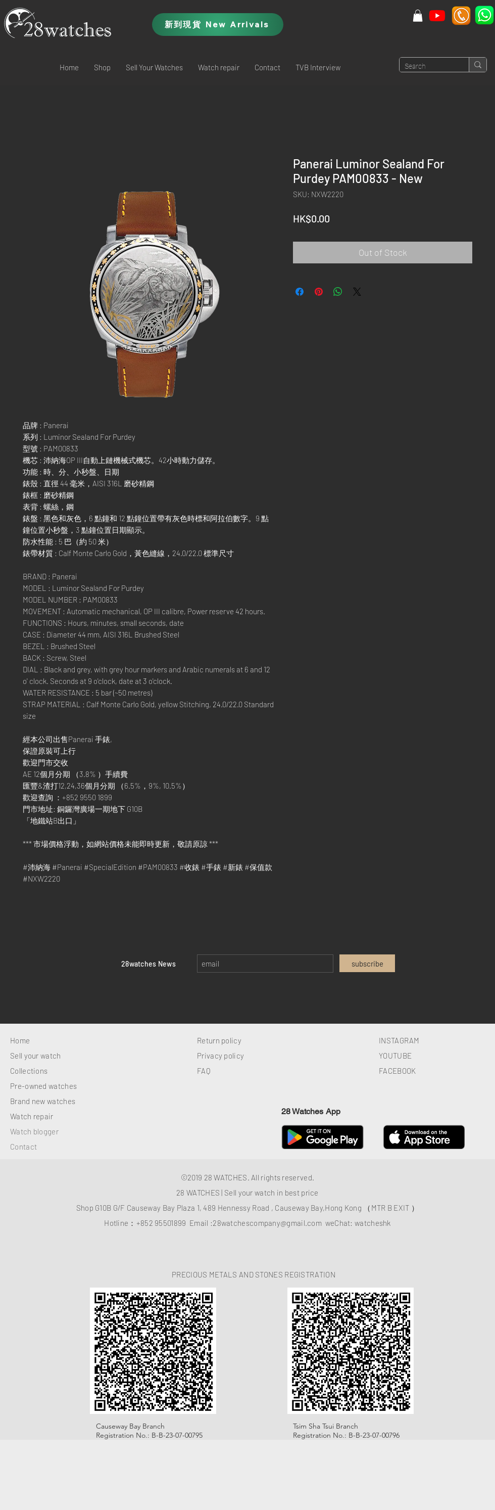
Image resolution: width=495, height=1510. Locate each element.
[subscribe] (367, 963)
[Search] (426, 67)
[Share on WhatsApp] (338, 292)
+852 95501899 (161, 1222)
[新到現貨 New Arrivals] (217, 24)
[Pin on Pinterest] (319, 292)
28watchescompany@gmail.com (267, 1222)
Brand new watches (42, 1101)
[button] (102, 67)
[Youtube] (437, 15)
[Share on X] (357, 292)
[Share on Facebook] (299, 292)
